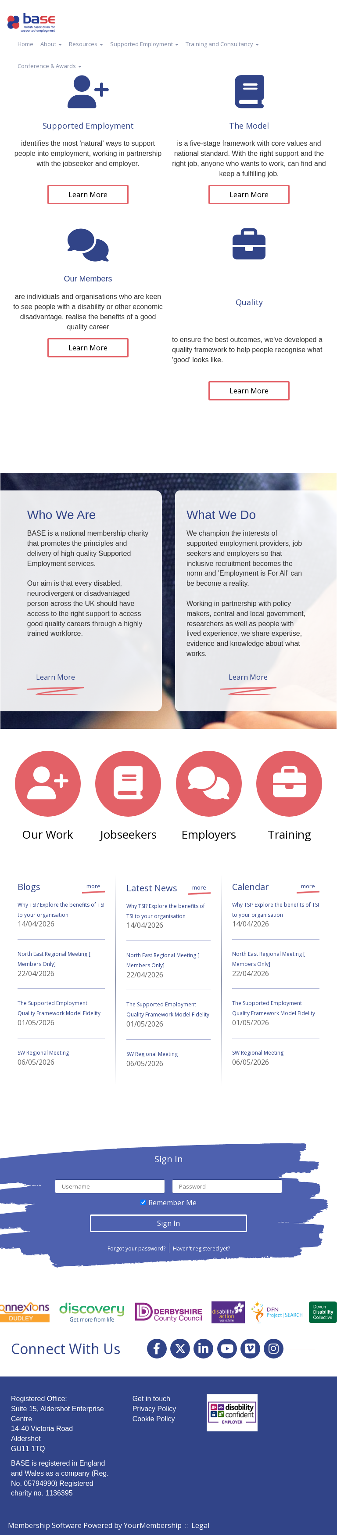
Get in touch (151, 1398)
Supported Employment (144, 44)
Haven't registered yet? (201, 1248)
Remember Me (172, 1202)
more (93, 886)
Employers (208, 834)
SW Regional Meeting (43, 1052)
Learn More (88, 194)
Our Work (47, 834)
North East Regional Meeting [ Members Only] (54, 959)
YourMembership (153, 1525)
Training (289, 834)
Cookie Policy (154, 1419)
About (51, 44)
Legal (200, 1525)
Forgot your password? (136, 1248)
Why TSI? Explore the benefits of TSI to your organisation (61, 910)
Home (25, 44)
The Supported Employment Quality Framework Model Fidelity (59, 1008)
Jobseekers (128, 834)
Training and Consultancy (222, 44)
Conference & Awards (50, 66)
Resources (86, 44)
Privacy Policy (154, 1408)
